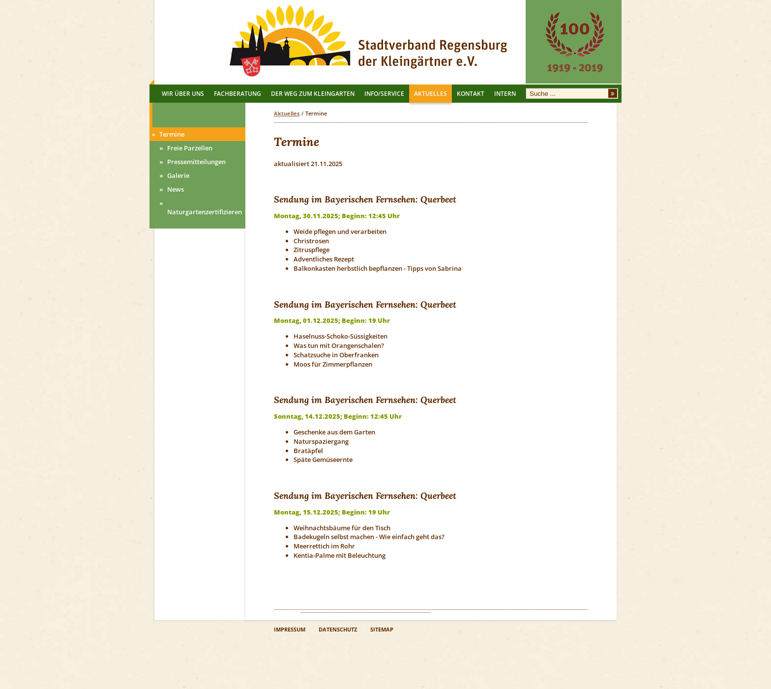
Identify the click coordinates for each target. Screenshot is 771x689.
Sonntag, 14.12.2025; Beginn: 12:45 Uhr (338, 416)
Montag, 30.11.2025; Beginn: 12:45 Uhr (337, 215)
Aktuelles (286, 113)
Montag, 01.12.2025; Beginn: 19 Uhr (332, 320)
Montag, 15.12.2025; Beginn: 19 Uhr (332, 512)
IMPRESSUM (289, 629)
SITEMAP (381, 629)
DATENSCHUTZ (338, 629)
